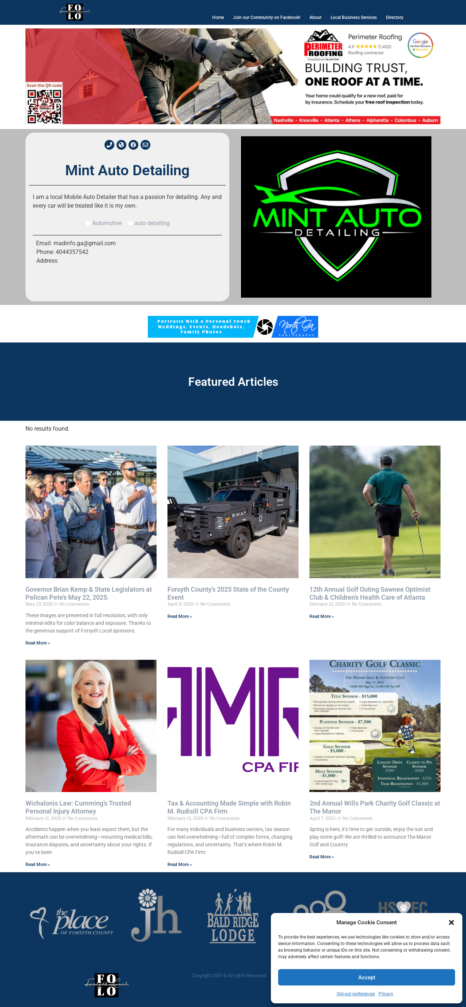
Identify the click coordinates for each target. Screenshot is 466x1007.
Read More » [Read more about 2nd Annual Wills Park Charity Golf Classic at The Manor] (321, 856)
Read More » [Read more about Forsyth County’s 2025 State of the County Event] (179, 616)
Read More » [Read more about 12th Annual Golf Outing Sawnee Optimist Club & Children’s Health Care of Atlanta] (321, 616)
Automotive (107, 223)
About (315, 17)
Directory (394, 17)
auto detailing (152, 223)
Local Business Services (354, 17)
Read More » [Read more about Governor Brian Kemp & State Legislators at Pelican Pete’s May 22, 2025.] (37, 643)
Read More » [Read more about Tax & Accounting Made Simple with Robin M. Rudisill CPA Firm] (179, 864)
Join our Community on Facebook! (266, 17)
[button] (451, 922)
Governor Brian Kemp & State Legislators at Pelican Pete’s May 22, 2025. (88, 593)
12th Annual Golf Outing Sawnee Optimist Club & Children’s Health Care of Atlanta (369, 593)
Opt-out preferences (356, 993)
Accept (366, 977)
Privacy (386, 993)
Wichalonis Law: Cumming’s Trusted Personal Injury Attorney (78, 807)
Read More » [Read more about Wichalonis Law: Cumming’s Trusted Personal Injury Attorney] (37, 864)
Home (218, 17)
